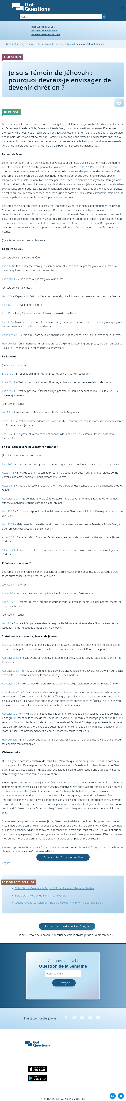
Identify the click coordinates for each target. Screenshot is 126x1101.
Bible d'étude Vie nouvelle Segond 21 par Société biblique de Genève (54, 888)
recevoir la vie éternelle (44, 30)
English (6, 863)
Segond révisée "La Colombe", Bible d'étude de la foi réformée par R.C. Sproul (59, 902)
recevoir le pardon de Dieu (45, 34)
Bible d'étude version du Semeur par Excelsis (40, 895)
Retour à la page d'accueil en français (67, 926)
